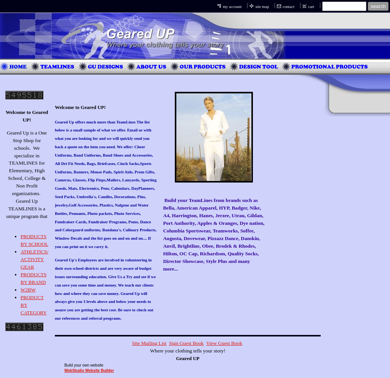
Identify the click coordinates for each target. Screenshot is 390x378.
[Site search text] (344, 6)
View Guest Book (224, 343)
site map (262, 7)
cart (311, 7)
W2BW (28, 290)
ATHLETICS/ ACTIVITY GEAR (34, 259)
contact (288, 7)
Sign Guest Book (186, 343)
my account (232, 7)
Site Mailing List (149, 343)
